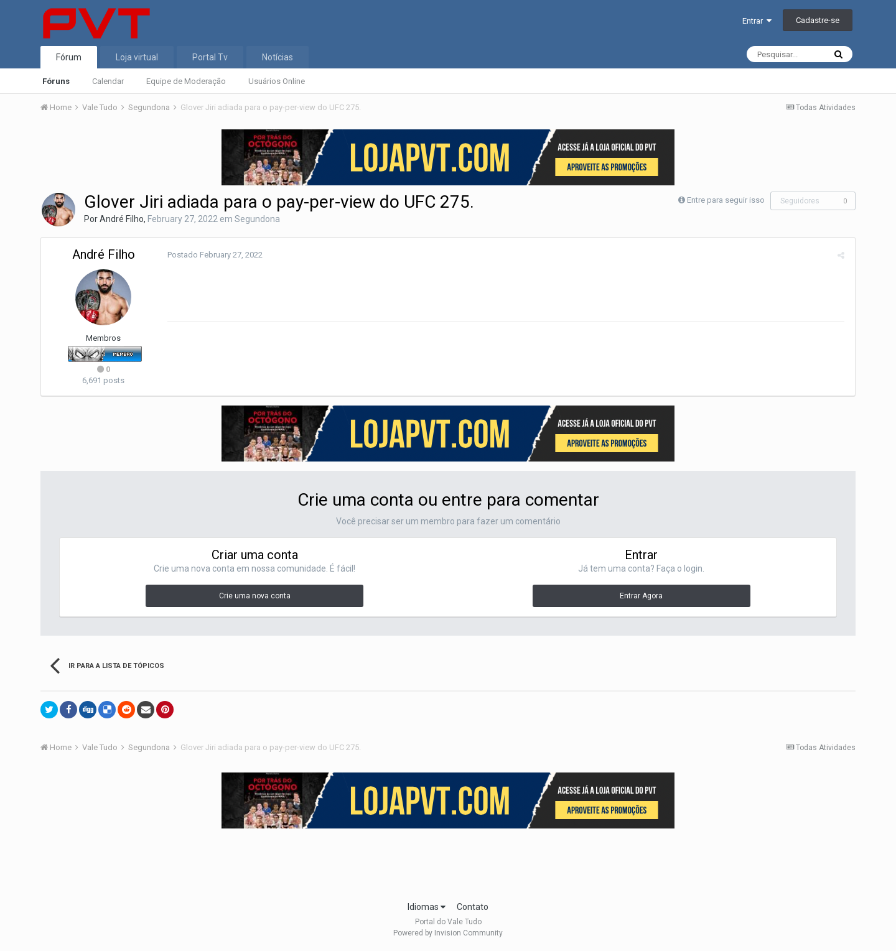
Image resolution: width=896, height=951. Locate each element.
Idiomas (427, 907)
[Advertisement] (448, 861)
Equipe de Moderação (186, 81)
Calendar (108, 81)
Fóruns (56, 81)
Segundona (257, 219)
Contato (472, 907)
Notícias (277, 57)
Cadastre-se (817, 20)
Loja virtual (137, 57)
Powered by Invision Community (448, 933)
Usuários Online (276, 81)
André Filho (122, 219)
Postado (213, 254)
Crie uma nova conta (255, 595)
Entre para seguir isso (726, 200)
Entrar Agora (641, 595)
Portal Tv (210, 57)
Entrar (757, 21)
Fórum (69, 57)
